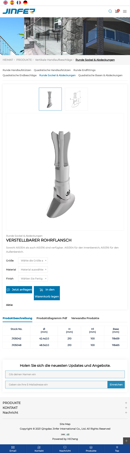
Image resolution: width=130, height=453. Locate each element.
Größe (10, 260)
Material (11, 269)
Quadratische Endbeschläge (19, 75)
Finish (9, 278)
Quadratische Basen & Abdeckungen (100, 75)
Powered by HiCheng (65, 439)
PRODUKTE (24, 59)
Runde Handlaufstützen (17, 70)
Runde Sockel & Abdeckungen (95, 59)
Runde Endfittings (84, 70)
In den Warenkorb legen (47, 293)
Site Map (65, 424)
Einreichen (116, 384)
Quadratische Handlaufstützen (52, 70)
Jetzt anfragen (22, 289)
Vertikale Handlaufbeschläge (53, 59)
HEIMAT (8, 59)
